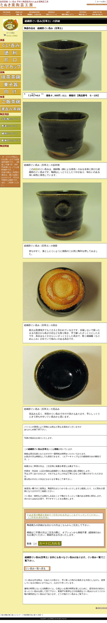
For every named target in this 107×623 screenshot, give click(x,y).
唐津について (10, 126)
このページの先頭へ (101, 608)
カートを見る (101, 1)
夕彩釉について (10, 119)
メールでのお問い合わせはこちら (97, 4)
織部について (10, 133)
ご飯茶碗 (10, 101)
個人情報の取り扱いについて (11, 615)
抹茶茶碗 (10, 77)
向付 (10, 91)
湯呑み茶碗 (10, 109)
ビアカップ (10, 67)
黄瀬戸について (10, 140)
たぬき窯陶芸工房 (30, 6)
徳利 (10, 52)
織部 (35, 169)
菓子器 (10, 84)
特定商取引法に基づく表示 (32, 615)
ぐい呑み (10, 45)
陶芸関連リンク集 (10, 150)
